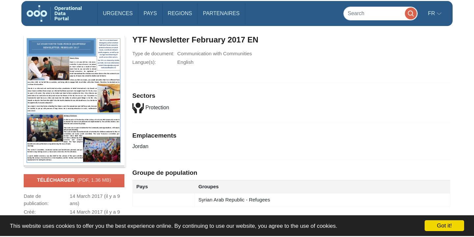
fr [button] (432, 13)
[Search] (380, 13)
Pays (150, 13)
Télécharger (74, 180)
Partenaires (221, 13)
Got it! (444, 226)
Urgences (118, 13)
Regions (180, 13)
